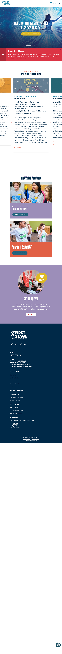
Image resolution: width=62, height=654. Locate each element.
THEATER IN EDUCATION (21, 247)
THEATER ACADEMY (20, 209)
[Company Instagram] (20, 344)
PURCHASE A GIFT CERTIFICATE (31, 34)
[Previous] (1, 27)
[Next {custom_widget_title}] (50, 123)
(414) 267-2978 (27, 366)
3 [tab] (33, 45)
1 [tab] (28, 45)
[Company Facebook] (11, 344)
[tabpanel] (31, 27)
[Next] (61, 27)
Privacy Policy (26, 439)
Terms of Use (35, 439)
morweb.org (34, 440)
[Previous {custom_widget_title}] (11, 123)
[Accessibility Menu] (58, 644)
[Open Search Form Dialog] (59, 3)
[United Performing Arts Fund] (15, 425)
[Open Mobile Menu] (53, 3)
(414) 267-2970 (25, 364)
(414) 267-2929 (22, 361)
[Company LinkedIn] (15, 344)
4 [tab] (34, 45)
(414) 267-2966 (21, 362)
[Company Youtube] (24, 344)
